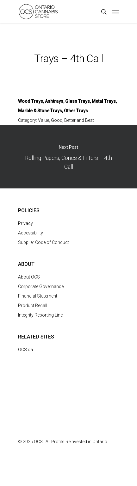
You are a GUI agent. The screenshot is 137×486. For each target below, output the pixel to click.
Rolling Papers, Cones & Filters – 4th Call (68, 156)
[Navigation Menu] (115, 12)
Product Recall (32, 305)
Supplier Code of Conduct (43, 242)
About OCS (29, 276)
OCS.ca (25, 349)
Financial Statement (37, 296)
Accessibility (30, 232)
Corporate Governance (41, 286)
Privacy (25, 223)
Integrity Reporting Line (40, 315)
